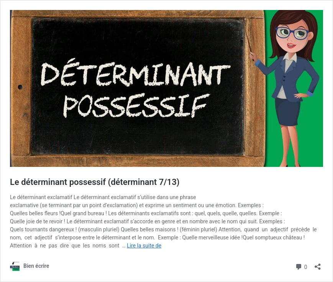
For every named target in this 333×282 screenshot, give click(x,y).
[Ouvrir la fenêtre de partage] (317, 264)
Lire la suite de (144, 245)
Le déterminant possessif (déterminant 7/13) (94, 182)
